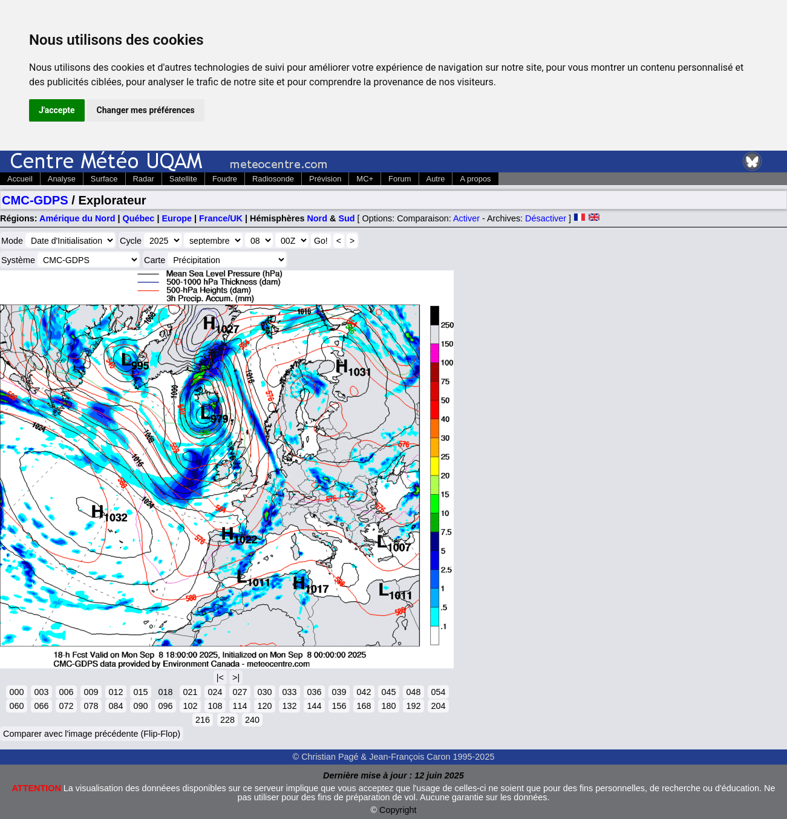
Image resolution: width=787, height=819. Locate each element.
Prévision (325, 178)
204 (438, 706)
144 (314, 706)
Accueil (20, 178)
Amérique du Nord (77, 218)
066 (41, 706)
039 (338, 692)
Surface (104, 178)
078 (90, 706)
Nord (317, 218)
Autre (435, 178)
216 (202, 720)
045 (388, 692)
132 (289, 706)
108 (214, 706)
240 (252, 720)
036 (314, 692)
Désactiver (545, 218)
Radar (143, 178)
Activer (466, 218)
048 (413, 692)
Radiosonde (273, 178)
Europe (177, 218)
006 (66, 692)
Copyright (398, 810)
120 (264, 706)
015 (140, 692)
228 (227, 720)
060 (16, 706)
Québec (139, 218)
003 (41, 692)
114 (239, 706)
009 (90, 692)
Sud (346, 218)
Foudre (224, 178)
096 (165, 706)
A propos (475, 178)
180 (388, 706)
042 (363, 692)
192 (413, 706)
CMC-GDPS (35, 200)
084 (115, 706)
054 (438, 692)
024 (214, 692)
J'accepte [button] (57, 110)
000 (16, 692)
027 (239, 692)
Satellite (183, 178)
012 (115, 692)
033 (289, 692)
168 (363, 706)
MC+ (364, 178)
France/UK (221, 218)
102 (190, 706)
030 (264, 692)
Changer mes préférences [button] (146, 110)
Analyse (62, 178)
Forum (399, 178)
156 (338, 706)
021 (190, 692)
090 (140, 706)
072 (66, 706)
